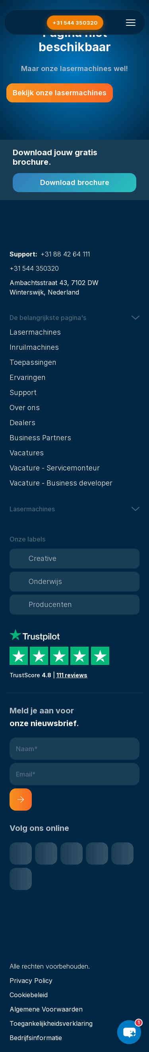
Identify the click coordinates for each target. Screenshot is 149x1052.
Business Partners (40, 438)
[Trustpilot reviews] (74, 654)
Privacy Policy (31, 981)
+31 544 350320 (34, 268)
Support (23, 392)
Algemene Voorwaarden (46, 1009)
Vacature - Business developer (61, 483)
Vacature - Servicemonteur (55, 468)
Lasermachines (35, 332)
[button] (74, 317)
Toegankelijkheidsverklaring (51, 1023)
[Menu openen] (130, 22)
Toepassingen (33, 362)
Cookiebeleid (29, 995)
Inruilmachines (34, 347)
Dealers (22, 422)
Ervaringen (28, 377)
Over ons (25, 407)
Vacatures (27, 453)
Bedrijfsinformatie (36, 1038)
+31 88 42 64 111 (65, 254)
